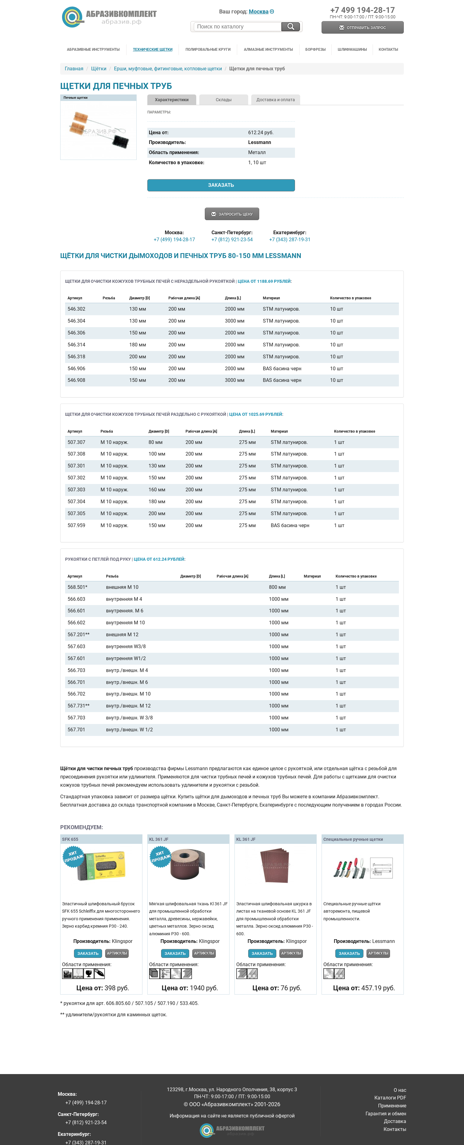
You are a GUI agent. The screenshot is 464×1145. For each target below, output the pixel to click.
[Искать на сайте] (291, 26)
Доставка (395, 1121)
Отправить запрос (362, 28)
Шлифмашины (352, 49)
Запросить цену (232, 214)
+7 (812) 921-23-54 (232, 239)
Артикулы (117, 953)
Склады (224, 99)
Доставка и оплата (275, 99)
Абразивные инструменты (93, 49)
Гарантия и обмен (386, 1114)
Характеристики (172, 99)
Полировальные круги (208, 49)
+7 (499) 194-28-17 (174, 239)
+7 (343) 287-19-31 (290, 239)
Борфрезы (315, 49)
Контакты (388, 49)
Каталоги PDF (390, 1098)
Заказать (221, 185)
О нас (400, 1090)
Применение (392, 1106)
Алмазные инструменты (268, 49)
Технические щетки (152, 49)
